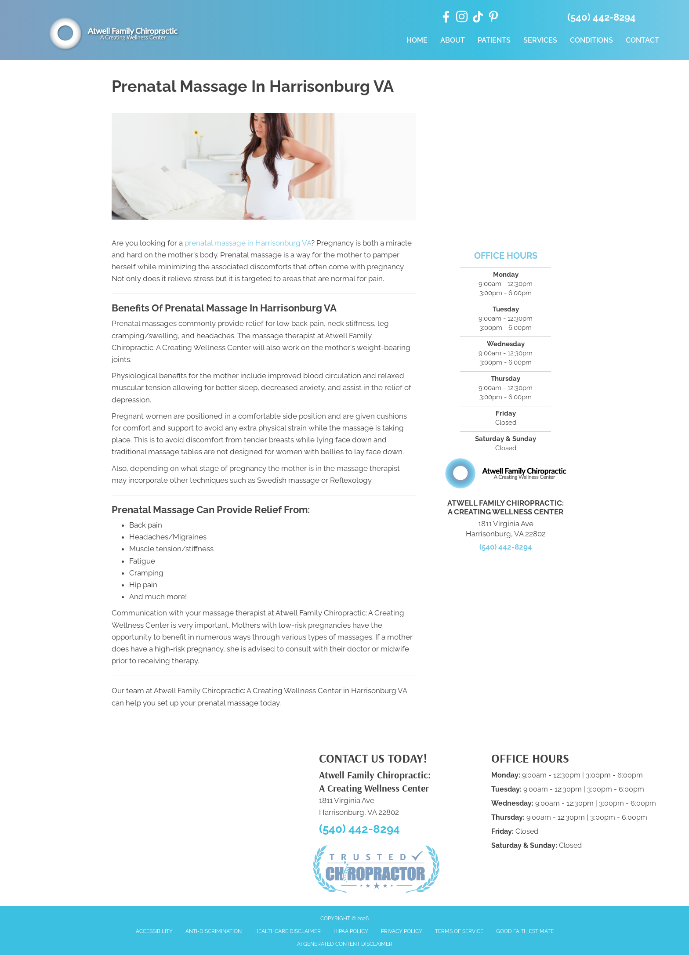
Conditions (591, 40)
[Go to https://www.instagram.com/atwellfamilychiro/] (462, 18)
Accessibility (154, 931)
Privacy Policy (401, 931)
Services (540, 40)
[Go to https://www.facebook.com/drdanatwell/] (446, 18)
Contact (642, 40)
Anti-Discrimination (213, 931)
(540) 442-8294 (601, 17)
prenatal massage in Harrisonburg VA (248, 243)
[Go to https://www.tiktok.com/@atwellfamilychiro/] (477, 18)
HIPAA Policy (351, 931)
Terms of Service (459, 931)
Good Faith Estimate (525, 931)
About (452, 40)
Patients (494, 40)
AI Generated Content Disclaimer (344, 944)
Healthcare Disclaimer (287, 931)
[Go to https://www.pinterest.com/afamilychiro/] (493, 18)
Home (417, 40)
